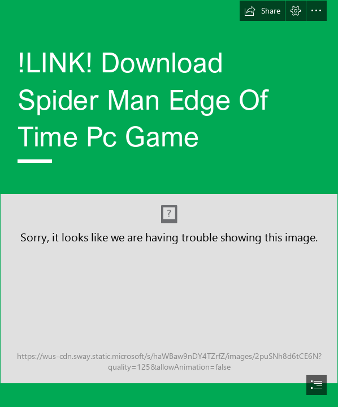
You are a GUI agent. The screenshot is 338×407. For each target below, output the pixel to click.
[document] (169, 203)
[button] (262, 11)
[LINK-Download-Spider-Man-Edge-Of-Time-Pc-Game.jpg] (169, 288)
